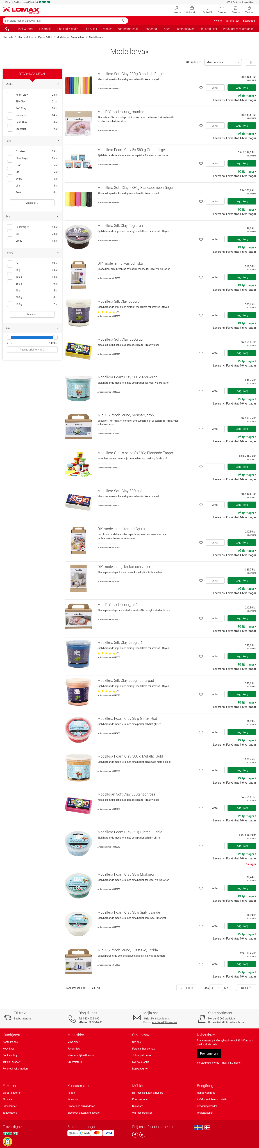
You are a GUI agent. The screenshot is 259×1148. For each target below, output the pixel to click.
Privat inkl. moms (230, 1062)
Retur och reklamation (15, 1068)
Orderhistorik (74, 1062)
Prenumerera (209, 1053)
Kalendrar (73, 1099)
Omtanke (237, 2)
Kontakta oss (10, 1042)
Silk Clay (21, 101)
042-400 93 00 (91, 1018)
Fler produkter (26, 37)
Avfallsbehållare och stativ (212, 1099)
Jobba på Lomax (141, 1055)
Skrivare (7, 1099)
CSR (228, 2)
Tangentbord (10, 1112)
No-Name (21, 115)
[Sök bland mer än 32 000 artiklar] (61, 20)
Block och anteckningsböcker (83, 1112)
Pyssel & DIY (45, 37)
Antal (215, 87)
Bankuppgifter (140, 1068)
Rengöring (205, 1085)
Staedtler (21, 129)
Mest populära (215, 62)
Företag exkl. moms (208, 1062)
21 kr (10, 343)
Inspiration (248, 20)
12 (88, 988)
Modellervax (96, 37)
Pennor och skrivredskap (81, 1106)
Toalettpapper (205, 1112)
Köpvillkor (8, 1048)
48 (98, 988)
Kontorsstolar (140, 1099)
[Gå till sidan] (7, 28)
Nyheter (218, 20)
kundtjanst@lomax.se (164, 1022)
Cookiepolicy (10, 1055)
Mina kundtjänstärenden (81, 1055)
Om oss (136, 1042)
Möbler (137, 1085)
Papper (71, 1092)
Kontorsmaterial (80, 1085)
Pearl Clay (21, 122)
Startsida (8, 37)
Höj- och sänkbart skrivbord (147, 1092)
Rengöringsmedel (207, 1106)
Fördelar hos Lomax (143, 1048)
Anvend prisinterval (32, 349)
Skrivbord (137, 1106)
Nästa (246, 987)
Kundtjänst (249, 2)
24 (93, 988)
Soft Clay (21, 108)
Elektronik (11, 1085)
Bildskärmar (10, 1106)
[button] (7, 1142)
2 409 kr (53, 343)
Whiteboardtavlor (142, 1112)
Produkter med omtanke (238, 29)
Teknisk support (12, 1062)
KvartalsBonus (140, 1062)
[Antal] (215, 467)
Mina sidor (73, 1042)
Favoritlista (74, 1048)
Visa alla (32, 202)
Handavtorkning (206, 1092)
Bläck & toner (25, 29)
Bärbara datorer (12, 1092)
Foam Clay (22, 94)
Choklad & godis (67, 29)
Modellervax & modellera (71, 37)
